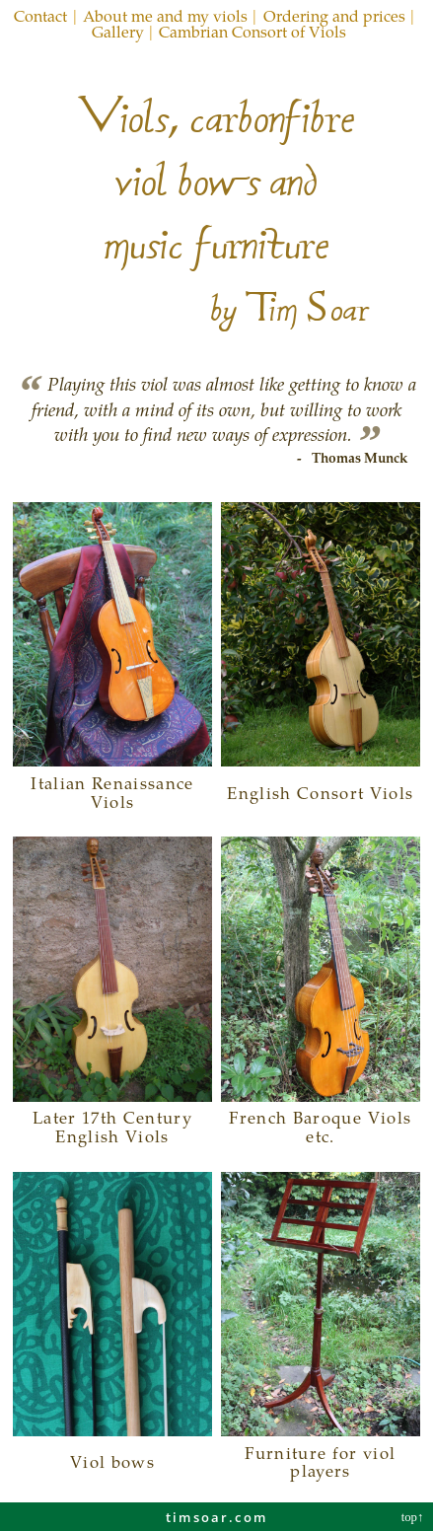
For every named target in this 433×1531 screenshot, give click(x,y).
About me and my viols (165, 15)
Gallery (118, 31)
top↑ (414, 1517)
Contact (40, 15)
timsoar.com (216, 1517)
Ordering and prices (334, 15)
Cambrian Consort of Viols (252, 31)
